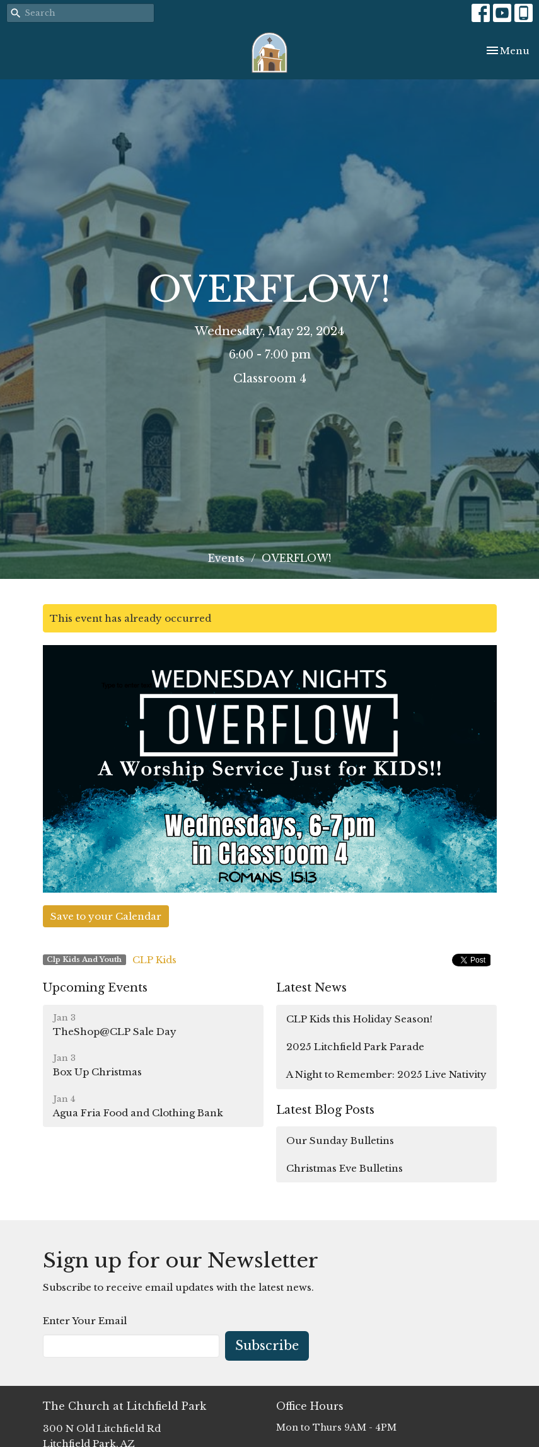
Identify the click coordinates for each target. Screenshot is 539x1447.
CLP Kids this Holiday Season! (359, 1019)
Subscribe (267, 1345)
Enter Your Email (85, 1321)
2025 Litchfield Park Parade (355, 1047)
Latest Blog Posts (325, 1110)
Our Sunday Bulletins (340, 1141)
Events (226, 558)
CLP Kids (154, 960)
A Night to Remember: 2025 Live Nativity (386, 1074)
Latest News (311, 988)
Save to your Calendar (105, 916)
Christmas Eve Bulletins (344, 1168)
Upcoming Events (95, 988)
